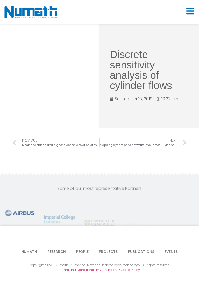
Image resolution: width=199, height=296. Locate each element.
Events (171, 251)
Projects (108, 251)
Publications (141, 251)
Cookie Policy (129, 269)
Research (56, 251)
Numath (29, 251)
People (82, 251)
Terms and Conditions (76, 269)
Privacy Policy (106, 269)
